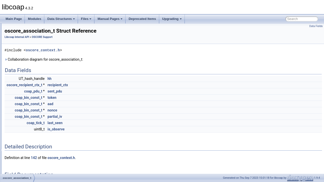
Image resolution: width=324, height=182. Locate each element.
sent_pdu (118, 91)
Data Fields (316, 26)
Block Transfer (26, 29)
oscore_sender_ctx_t (35, 90)
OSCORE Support (29, 73)
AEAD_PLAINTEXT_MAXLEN (41, 106)
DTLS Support (26, 45)
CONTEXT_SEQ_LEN (36, 140)
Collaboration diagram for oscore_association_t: (107, 59)
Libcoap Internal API (80, 37)
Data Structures (61, 19)
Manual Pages (110, 19)
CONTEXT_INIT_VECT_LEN (40, 129)
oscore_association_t (35, 101)
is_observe (119, 129)
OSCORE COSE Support (34, 62)
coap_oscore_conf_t (34, 79)
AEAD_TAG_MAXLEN (36, 112)
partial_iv (118, 117)
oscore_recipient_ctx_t (36, 95)
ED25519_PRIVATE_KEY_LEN (42, 145)
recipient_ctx (121, 85)
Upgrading (172, 19)
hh (113, 79)
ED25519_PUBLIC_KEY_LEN (41, 151)
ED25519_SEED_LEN (36, 156)
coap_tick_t (99, 123)
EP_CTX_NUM (31, 168)
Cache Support (27, 34)
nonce (115, 110)
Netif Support (25, 51)
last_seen (118, 123)
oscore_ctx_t (29, 84)
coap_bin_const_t (91, 98)
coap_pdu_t (96, 91)
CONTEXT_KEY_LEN (36, 134)
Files (86, 19)
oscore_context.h (106, 50)
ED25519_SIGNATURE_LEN (40, 162)
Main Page (14, 19)
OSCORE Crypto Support (34, 68)
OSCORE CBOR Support (34, 56)
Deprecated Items (142, 19)
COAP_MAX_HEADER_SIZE (40, 123)
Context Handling (28, 40)
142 (97, 158)
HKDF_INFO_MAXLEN (36, 173)
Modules (34, 19)
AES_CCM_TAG (32, 118)
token (115, 98)
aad (114, 104)
